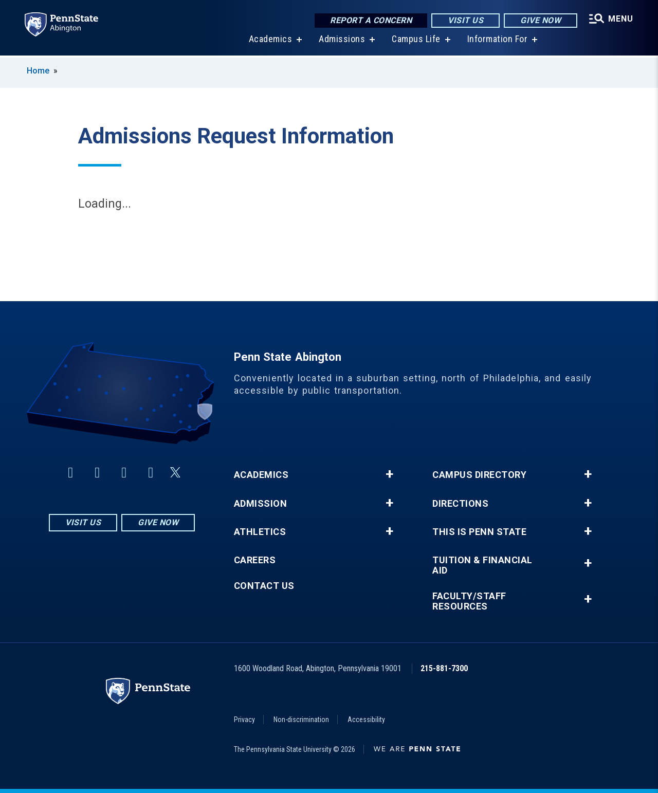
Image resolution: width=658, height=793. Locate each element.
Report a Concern (371, 20)
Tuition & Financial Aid (482, 565)
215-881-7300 (444, 668)
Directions (460, 504)
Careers (255, 560)
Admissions (342, 40)
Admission (260, 504)
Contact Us (264, 586)
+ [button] (389, 474)
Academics (271, 40)
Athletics (260, 532)
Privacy (244, 719)
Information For (497, 40)
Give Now (540, 20)
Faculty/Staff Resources (469, 601)
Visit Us (465, 20)
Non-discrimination (301, 719)
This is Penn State (479, 532)
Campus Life (416, 40)
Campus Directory (479, 475)
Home (38, 71)
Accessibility (366, 719)
